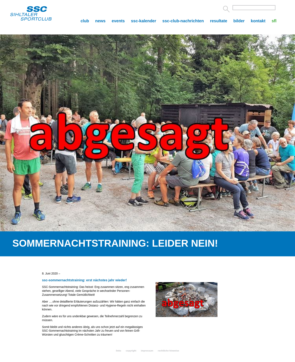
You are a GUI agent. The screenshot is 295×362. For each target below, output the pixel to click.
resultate (218, 21)
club (85, 21)
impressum (147, 350)
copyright (131, 350)
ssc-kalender (143, 21)
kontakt (258, 21)
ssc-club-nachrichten (183, 21)
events (118, 21)
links (118, 350)
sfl (274, 21)
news (100, 21)
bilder (238, 21)
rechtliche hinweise (168, 350)
